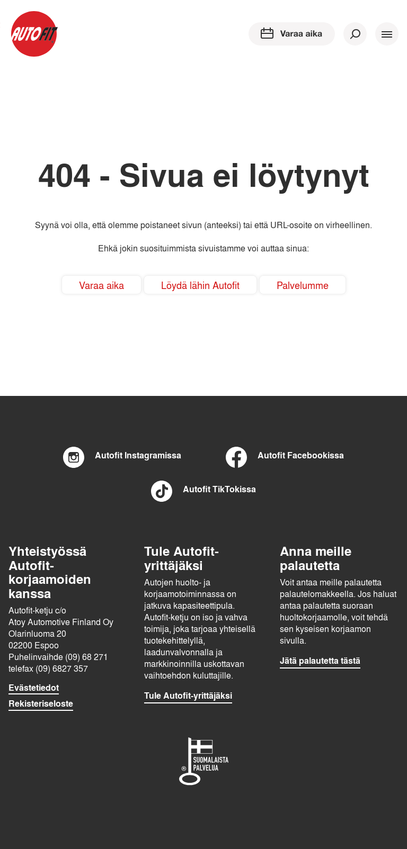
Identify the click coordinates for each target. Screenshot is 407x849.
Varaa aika (101, 285)
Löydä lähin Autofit (200, 285)
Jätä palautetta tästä (320, 660)
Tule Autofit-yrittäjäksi (188, 695)
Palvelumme (303, 285)
